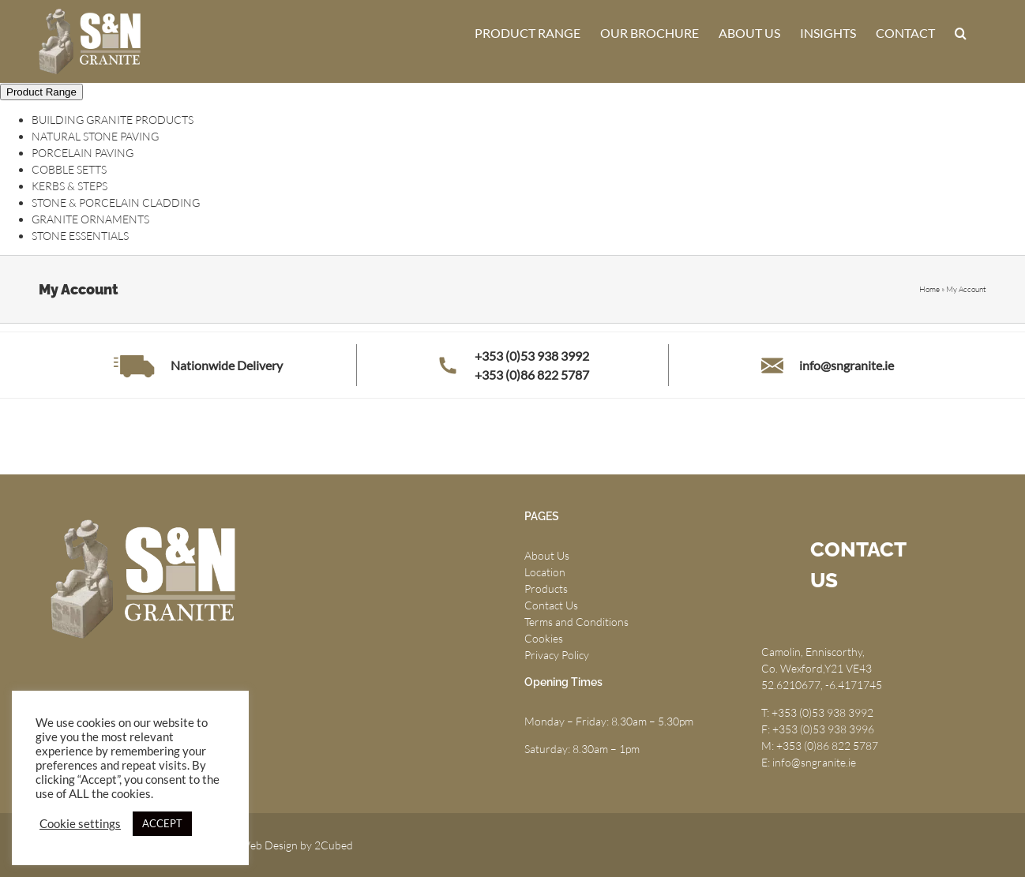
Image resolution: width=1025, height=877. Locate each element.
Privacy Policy (556, 654)
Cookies (543, 638)
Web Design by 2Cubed (296, 845)
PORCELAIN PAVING (82, 152)
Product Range (41, 92)
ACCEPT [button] (162, 823)
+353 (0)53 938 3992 (532, 355)
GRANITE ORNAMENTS (90, 219)
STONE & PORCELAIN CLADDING (116, 202)
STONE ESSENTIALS (80, 235)
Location (544, 572)
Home (929, 289)
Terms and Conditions (576, 621)
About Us (546, 555)
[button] (961, 33)
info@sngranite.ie (846, 365)
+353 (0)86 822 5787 (532, 374)
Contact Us (551, 605)
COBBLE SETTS (69, 169)
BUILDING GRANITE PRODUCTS (112, 119)
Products (546, 588)
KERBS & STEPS (69, 186)
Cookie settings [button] (80, 823)
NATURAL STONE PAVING (95, 136)
